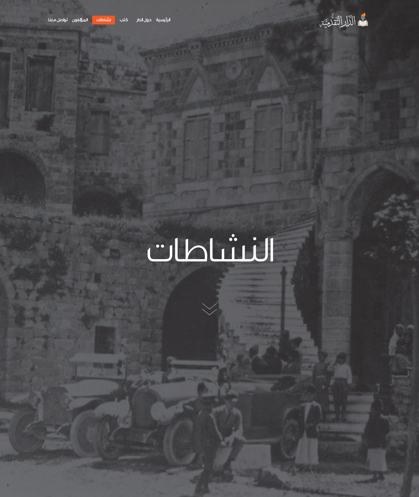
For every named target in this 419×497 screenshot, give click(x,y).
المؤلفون (80, 19)
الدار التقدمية (236, 321)
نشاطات (103, 19)
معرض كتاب (122, 321)
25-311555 (146, 435)
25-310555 (122, 435)
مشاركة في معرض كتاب (333, 331)
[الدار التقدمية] (344, 20)
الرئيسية (163, 19)
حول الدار (143, 19)
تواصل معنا (57, 19)
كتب (124, 19)
